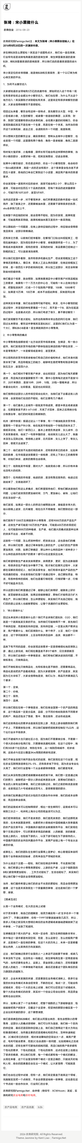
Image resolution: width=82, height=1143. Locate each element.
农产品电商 (11, 1107)
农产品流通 (27, 1107)
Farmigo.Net (59, 1138)
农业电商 (18, 1095)
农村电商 (30, 1095)
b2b (40, 1107)
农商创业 (9, 29)
